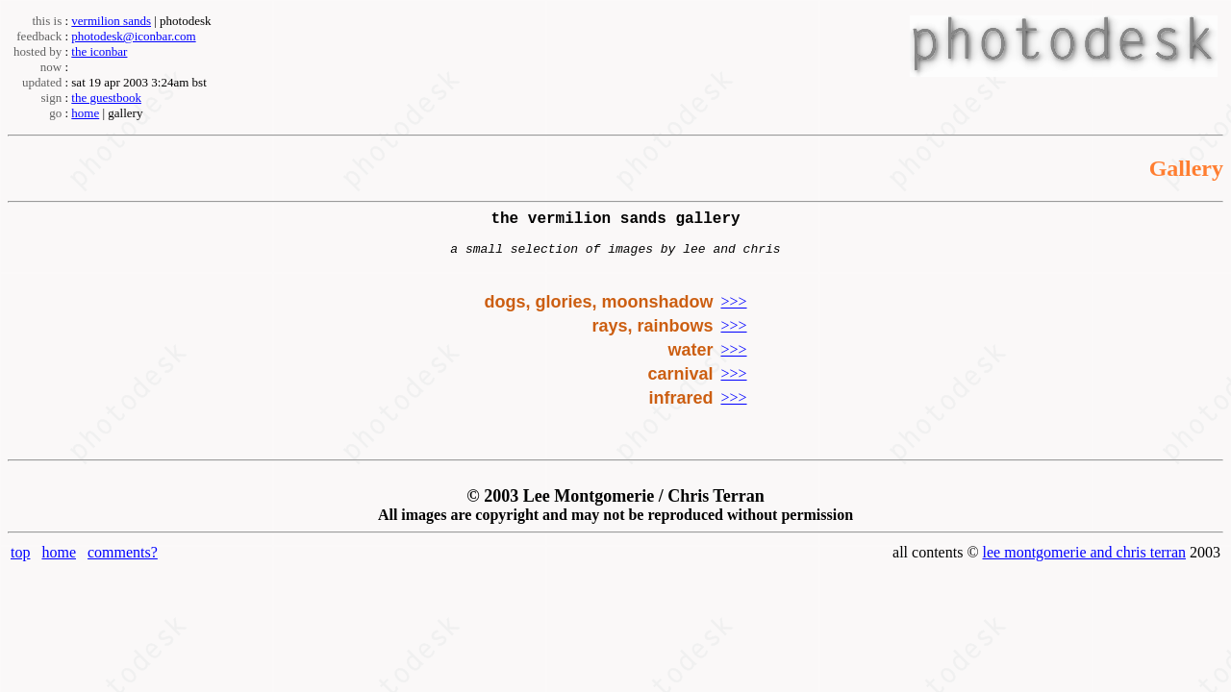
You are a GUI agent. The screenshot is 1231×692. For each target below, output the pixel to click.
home (85, 113)
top (20, 562)
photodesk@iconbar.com (133, 36)
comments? (123, 562)
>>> (733, 311)
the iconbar (99, 51)
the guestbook (106, 97)
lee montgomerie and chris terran (1084, 562)
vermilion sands (111, 20)
